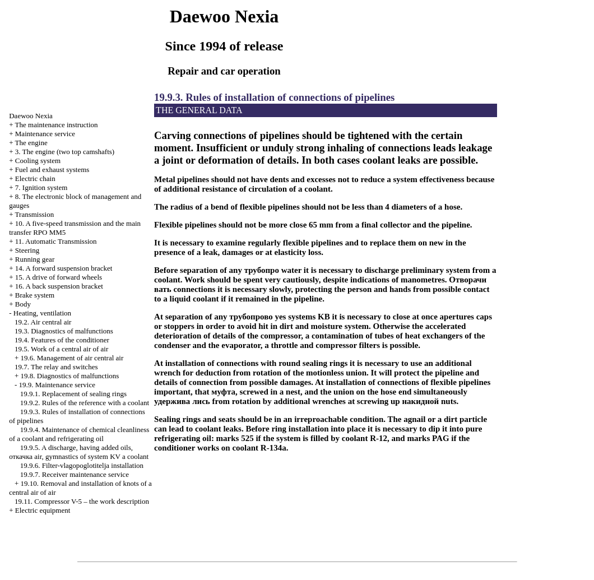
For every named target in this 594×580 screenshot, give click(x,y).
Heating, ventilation (42, 313)
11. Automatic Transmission (56, 241)
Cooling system (38, 160)
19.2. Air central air (43, 322)
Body (23, 304)
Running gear (34, 259)
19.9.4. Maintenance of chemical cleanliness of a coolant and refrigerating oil (79, 434)
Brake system (34, 295)
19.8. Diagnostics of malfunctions (70, 376)
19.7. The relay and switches (56, 367)
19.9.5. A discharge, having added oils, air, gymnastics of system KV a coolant (78, 452)
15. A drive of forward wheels (58, 277)
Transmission (34, 214)
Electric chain (35, 178)
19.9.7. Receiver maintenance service (74, 474)
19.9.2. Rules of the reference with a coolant (84, 402)
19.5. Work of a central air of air (61, 349)
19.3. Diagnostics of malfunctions (64, 331)
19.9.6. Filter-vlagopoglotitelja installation (81, 465)
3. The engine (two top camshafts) (64, 151)
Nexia (31, 116)
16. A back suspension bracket (59, 286)
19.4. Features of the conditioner (62, 340)
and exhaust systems (52, 169)
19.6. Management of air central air (72, 358)
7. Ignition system (41, 187)
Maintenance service (45, 133)
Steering (27, 250)
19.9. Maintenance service (57, 385)
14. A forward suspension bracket (64, 268)
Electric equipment (43, 510)
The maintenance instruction (56, 124)
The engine (31, 142)
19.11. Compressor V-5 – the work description (82, 501)
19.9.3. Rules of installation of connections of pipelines (274, 97)
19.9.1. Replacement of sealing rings (73, 393)
